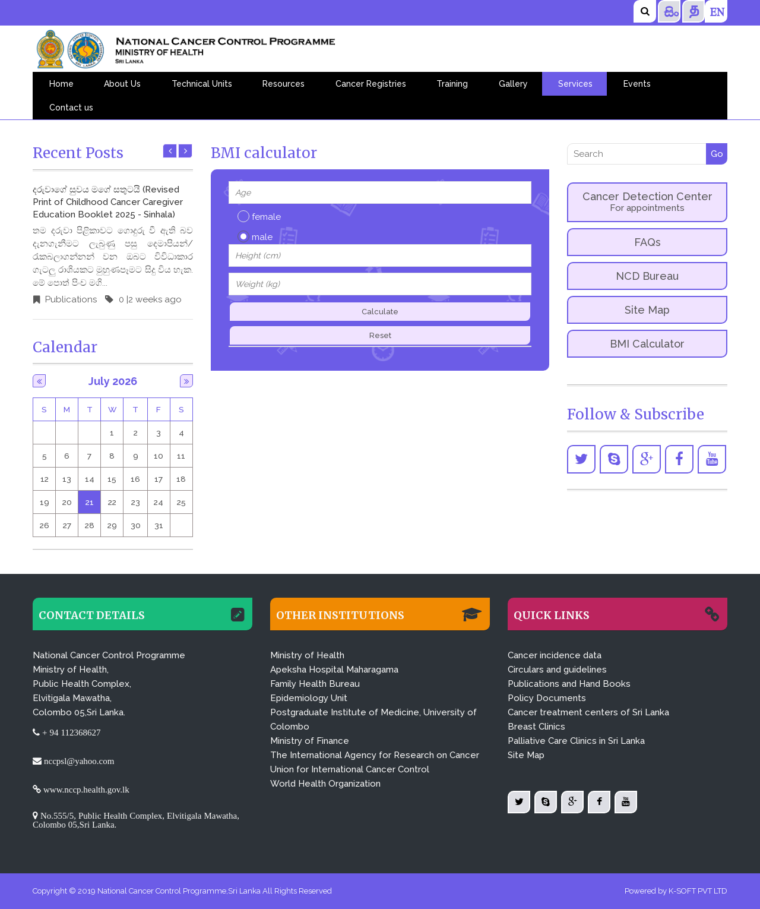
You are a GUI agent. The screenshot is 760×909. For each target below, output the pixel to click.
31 (158, 525)
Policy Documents (547, 698)
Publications (70, 299)
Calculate (380, 311)
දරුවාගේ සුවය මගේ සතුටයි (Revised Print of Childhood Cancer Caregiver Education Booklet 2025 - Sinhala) (108, 202)
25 (181, 502)
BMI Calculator (647, 343)
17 (158, 479)
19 (44, 502)
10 (158, 455)
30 (136, 525)
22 (112, 502)
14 (89, 479)
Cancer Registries (370, 84)
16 (135, 479)
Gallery (513, 84)
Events (637, 84)
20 (67, 502)
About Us (122, 84)
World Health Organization (325, 783)
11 (181, 455)
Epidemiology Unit (308, 698)
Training (452, 84)
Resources (283, 84)
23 (135, 502)
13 (66, 479)
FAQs (647, 242)
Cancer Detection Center (647, 201)
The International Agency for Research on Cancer (374, 755)
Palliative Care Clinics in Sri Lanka (576, 741)
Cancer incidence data (554, 655)
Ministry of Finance (309, 741)
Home (61, 84)
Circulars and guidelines (557, 669)
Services (575, 84)
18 (181, 479)
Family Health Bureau (315, 683)
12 (44, 479)
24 (158, 502)
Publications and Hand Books (569, 683)
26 (44, 525)
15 (111, 479)
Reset (380, 335)
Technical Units (202, 84)
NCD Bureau (647, 276)
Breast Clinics (536, 726)
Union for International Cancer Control (349, 769)
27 (67, 525)
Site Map (647, 310)
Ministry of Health (307, 655)
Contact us (71, 107)
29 (112, 525)
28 (89, 525)
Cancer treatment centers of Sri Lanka (588, 712)
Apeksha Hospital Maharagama (334, 669)
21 (90, 502)
